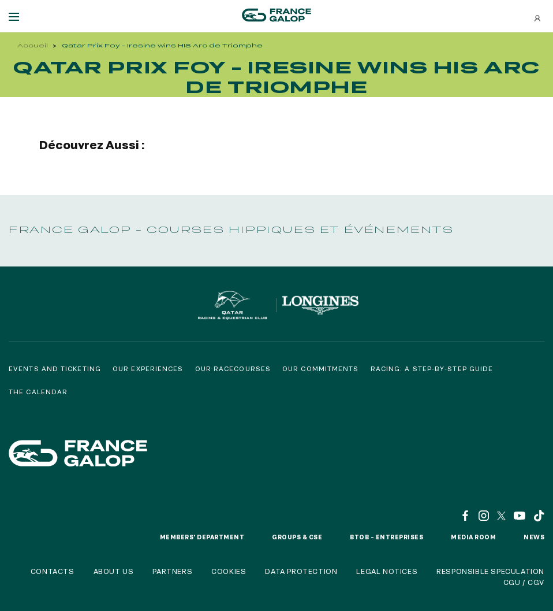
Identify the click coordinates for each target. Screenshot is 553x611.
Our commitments (320, 368)
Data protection (301, 571)
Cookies (228, 571)
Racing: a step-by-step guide (432, 368)
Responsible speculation (490, 571)
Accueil (32, 45)
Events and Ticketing (55, 368)
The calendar (38, 391)
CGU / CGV (523, 582)
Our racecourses (233, 368)
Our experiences (148, 368)
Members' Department (202, 537)
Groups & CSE (297, 537)
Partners (172, 571)
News (534, 537)
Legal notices (386, 571)
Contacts (52, 571)
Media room (473, 537)
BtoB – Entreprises (386, 537)
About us (114, 571)
